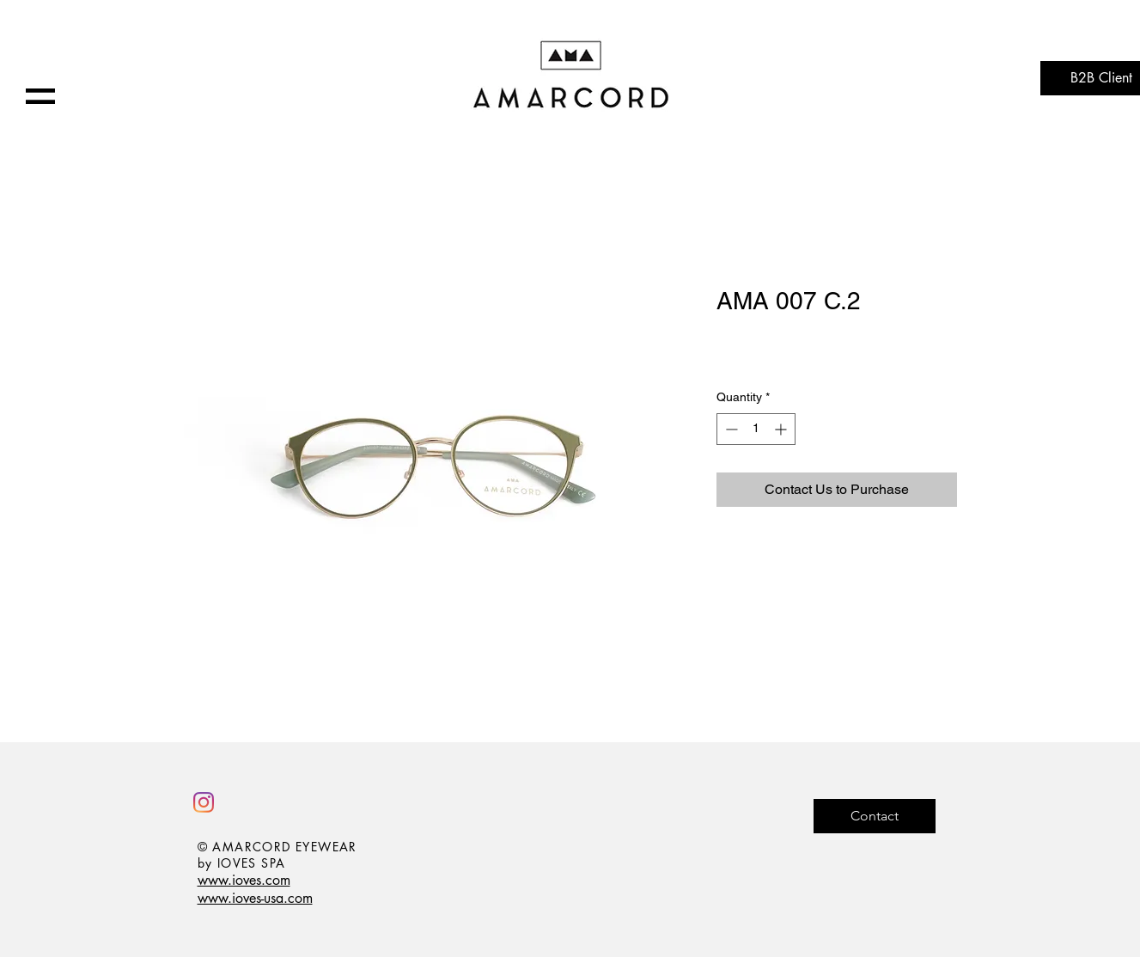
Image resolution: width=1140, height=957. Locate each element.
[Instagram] (203, 802)
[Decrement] (730, 429)
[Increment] (782, 429)
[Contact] (875, 816)
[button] (40, 96)
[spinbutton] (756, 429)
